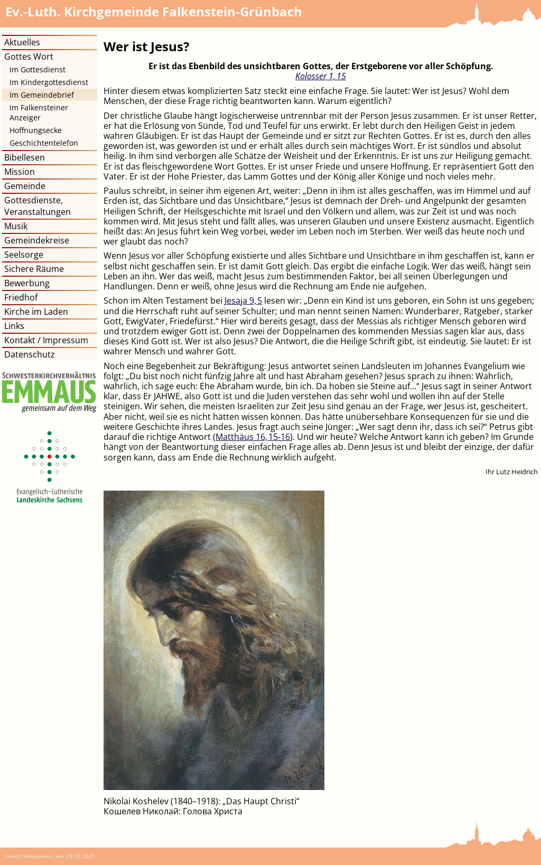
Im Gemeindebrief (42, 95)
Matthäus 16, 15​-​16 (253, 437)
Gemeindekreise (36, 240)
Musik (15, 226)
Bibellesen (24, 157)
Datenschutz (29, 354)
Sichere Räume (34, 269)
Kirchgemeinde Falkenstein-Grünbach (153, 11)
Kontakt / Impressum (46, 340)
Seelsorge (23, 254)
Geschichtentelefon (44, 143)
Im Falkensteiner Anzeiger (39, 112)
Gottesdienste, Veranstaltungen (37, 206)
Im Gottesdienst (38, 69)
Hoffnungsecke (36, 130)
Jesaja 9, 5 (243, 300)
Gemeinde (24, 186)
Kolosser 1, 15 (320, 76)
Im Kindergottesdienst (49, 82)
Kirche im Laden (36, 311)
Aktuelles (22, 42)
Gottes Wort (28, 56)
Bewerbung (27, 283)
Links (14, 326)
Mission (19, 171)
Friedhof (21, 297)
